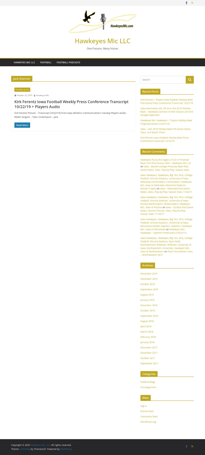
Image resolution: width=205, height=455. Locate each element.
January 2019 (147, 299)
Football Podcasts (68, 62)
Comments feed (148, 416)
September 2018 (149, 315)
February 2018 (148, 336)
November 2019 (148, 278)
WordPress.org (148, 421)
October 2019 (147, 284)
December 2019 (148, 273)
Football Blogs (22, 90)
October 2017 (147, 358)
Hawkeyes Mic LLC (102, 40)
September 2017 (149, 363)
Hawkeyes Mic (42, 95)
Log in (143, 405)
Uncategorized (148, 387)
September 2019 (149, 289)
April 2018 (145, 326)
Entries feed (146, 411)
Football (46, 62)
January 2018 (147, 342)
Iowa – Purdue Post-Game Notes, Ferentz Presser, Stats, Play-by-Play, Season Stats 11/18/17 (166, 210)
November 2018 (148, 305)
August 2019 (147, 294)
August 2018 (147, 321)
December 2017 (148, 347)
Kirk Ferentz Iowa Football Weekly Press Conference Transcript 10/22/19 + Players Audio (71, 104)
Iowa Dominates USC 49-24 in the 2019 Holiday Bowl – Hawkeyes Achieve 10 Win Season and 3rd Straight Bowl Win (166, 112)
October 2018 (147, 310)
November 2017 (148, 352)
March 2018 (146, 331)
